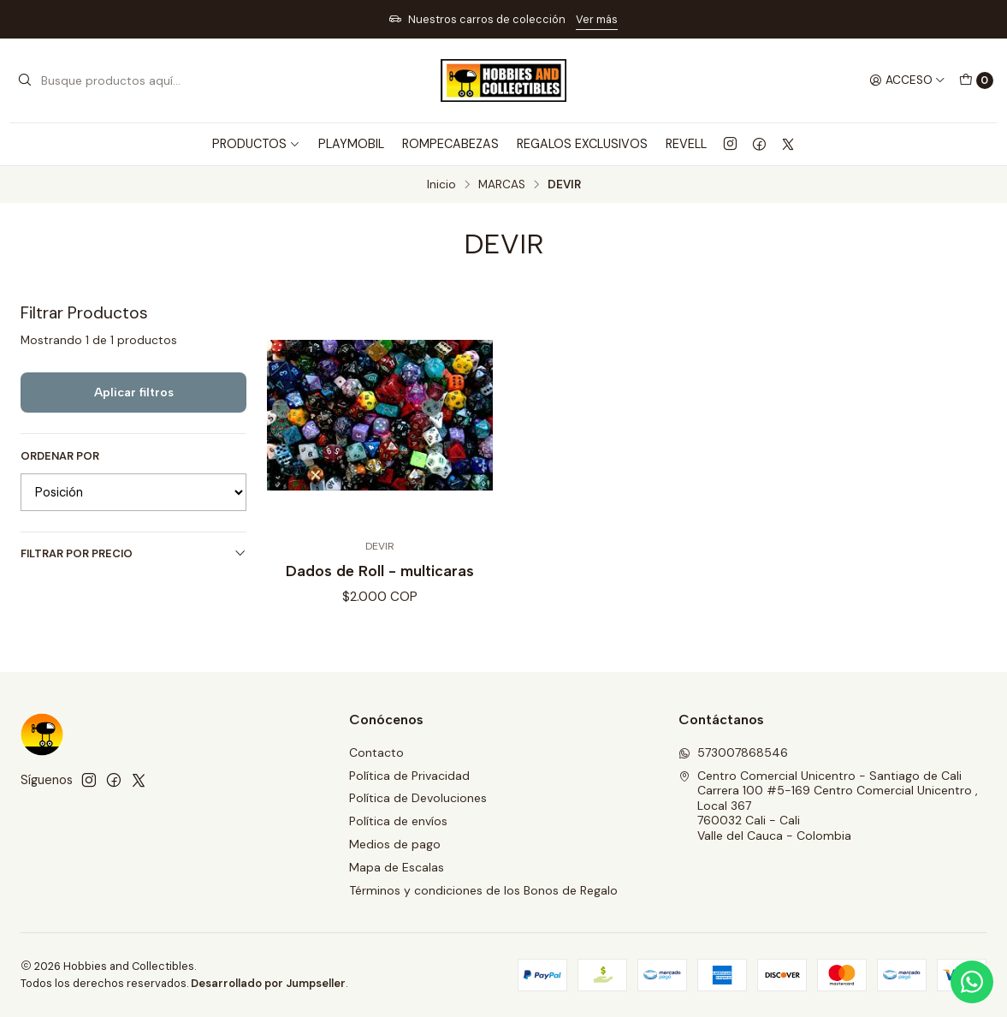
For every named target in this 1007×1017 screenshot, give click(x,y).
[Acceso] (907, 80)
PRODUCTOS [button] (256, 144)
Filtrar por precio (133, 553)
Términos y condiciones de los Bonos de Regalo (483, 890)
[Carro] (976, 80)
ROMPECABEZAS (450, 144)
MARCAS (501, 185)
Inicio (441, 185)
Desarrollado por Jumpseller (268, 983)
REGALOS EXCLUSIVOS (582, 144)
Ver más (597, 19)
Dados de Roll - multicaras (380, 571)
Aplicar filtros (134, 392)
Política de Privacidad (409, 775)
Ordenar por (60, 456)
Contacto (376, 752)
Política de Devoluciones (418, 798)
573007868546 (733, 752)
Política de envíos (398, 821)
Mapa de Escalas (396, 867)
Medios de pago (395, 844)
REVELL (686, 144)
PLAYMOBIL (351, 144)
